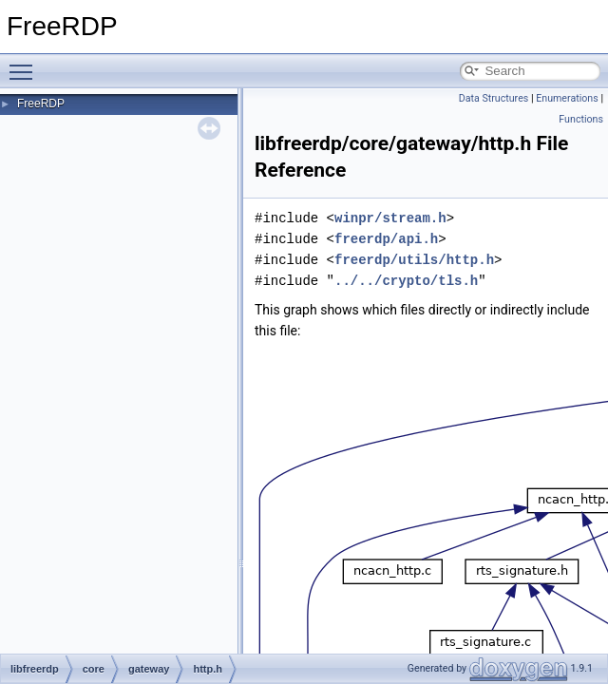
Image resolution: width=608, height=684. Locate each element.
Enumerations (567, 98)
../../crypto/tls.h (406, 281)
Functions (581, 119)
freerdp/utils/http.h (414, 260)
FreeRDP (41, 103)
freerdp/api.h (386, 239)
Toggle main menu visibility (26, 63)
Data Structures (494, 98)
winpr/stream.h (390, 218)
